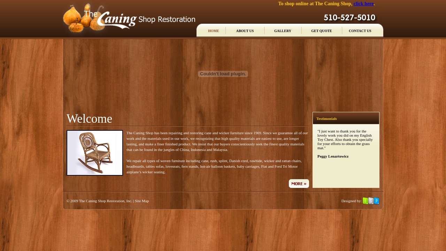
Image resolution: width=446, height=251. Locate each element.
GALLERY (282, 31)
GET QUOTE (321, 31)
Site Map (142, 201)
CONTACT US (360, 31)
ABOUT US (245, 31)
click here (364, 3)
